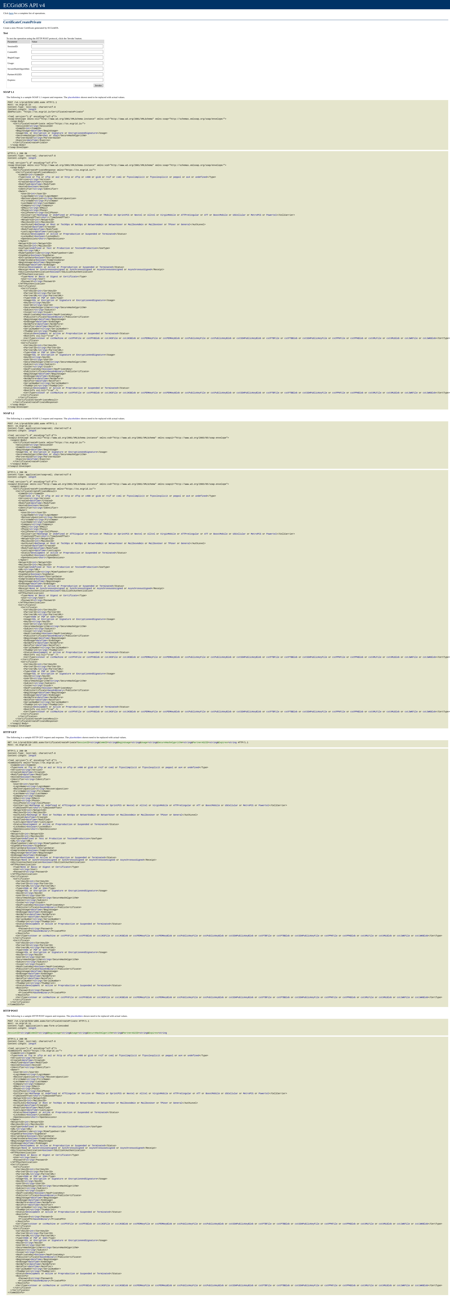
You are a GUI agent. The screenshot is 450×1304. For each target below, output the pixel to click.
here (11, 13)
